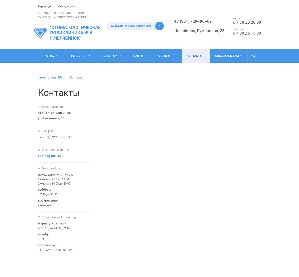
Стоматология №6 (50, 77)
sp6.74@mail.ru (49, 156)
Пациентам (108, 56)
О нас (50, 56)
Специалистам (227, 56)
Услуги (137, 56)
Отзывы (164, 56)
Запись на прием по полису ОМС (131, 26)
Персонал (79, 56)
